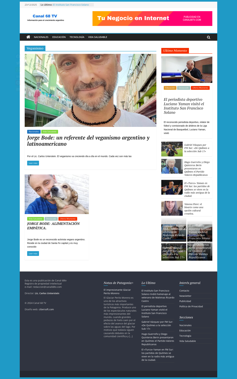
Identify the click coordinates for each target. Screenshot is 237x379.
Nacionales (41, 37)
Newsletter (185, 295)
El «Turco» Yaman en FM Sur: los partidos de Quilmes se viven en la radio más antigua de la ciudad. (197, 189)
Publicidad (185, 301)
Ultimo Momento (68, 218)
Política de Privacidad (191, 306)
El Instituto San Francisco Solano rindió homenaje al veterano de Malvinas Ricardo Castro (174, 230)
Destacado (51, 218)
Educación (59, 37)
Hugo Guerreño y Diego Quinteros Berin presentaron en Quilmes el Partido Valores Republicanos (197, 168)
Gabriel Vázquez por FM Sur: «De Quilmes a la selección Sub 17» (196, 148)
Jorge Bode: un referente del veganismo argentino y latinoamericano (88, 140)
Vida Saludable (97, 37)
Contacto (184, 290)
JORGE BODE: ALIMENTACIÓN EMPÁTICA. (53, 225)
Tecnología (77, 37)
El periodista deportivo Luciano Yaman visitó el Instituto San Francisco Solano (184, 106)
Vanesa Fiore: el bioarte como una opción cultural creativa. (193, 209)
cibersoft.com (46, 309)
